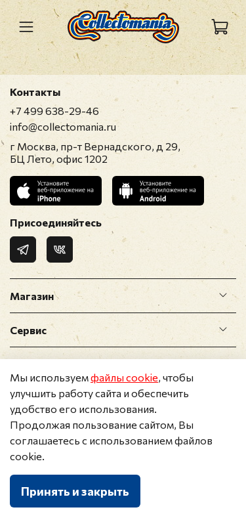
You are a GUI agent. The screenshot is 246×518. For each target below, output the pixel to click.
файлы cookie (124, 377)
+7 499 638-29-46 (54, 110)
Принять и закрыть (75, 491)
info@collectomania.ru (63, 126)
